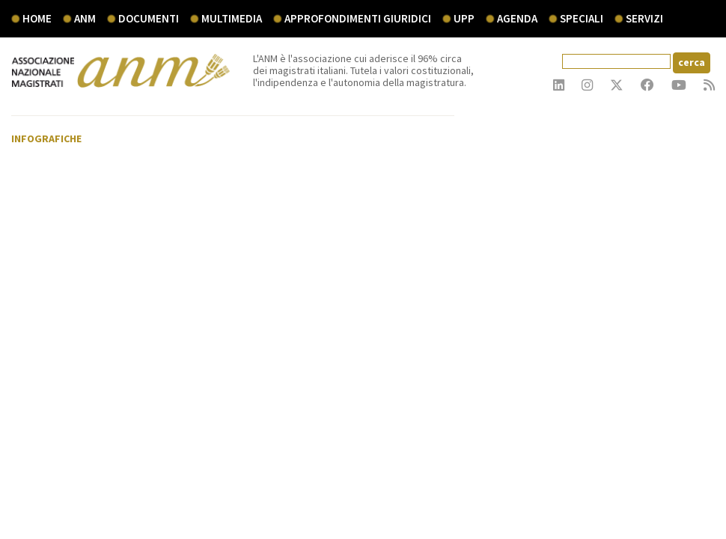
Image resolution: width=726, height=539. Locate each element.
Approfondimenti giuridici (357, 18)
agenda (517, 18)
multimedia (231, 18)
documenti (148, 18)
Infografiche (46, 138)
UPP (464, 18)
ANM (85, 18)
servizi (644, 18)
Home (37, 18)
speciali (581, 18)
